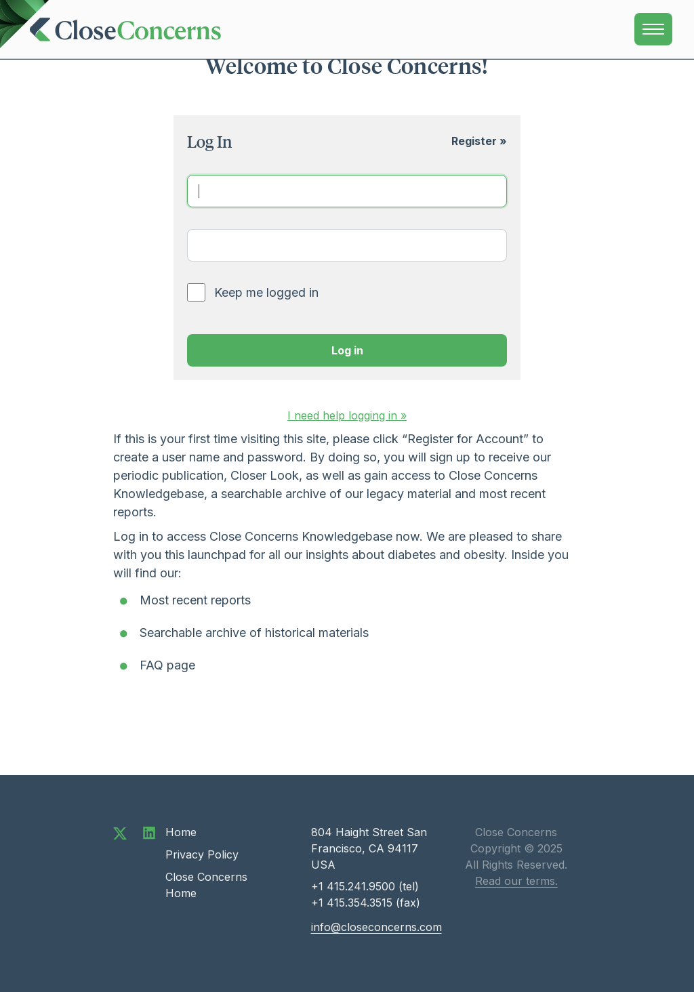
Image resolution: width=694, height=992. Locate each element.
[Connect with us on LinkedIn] (149, 832)
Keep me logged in (266, 292)
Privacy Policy (202, 854)
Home (181, 832)
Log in (347, 350)
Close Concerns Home (206, 885)
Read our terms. (516, 881)
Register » (479, 141)
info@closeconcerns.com (376, 927)
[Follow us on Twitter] (120, 832)
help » (347, 415)
